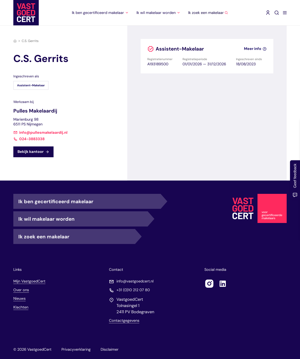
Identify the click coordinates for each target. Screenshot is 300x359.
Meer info (255, 48)
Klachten (20, 307)
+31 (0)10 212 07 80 (133, 290)
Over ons (21, 289)
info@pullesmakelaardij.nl (43, 132)
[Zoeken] (276, 12)
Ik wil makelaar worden (83, 218)
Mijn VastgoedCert (29, 281)
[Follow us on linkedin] (223, 284)
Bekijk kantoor (33, 151)
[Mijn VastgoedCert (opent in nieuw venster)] (267, 12)
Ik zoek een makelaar (76, 236)
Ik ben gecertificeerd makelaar (89, 201)
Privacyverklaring (76, 349)
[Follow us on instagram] (209, 284)
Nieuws (19, 298)
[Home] (15, 41)
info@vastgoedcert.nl (135, 281)
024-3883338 (32, 139)
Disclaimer (110, 349)
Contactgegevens (124, 320)
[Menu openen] (285, 13)
